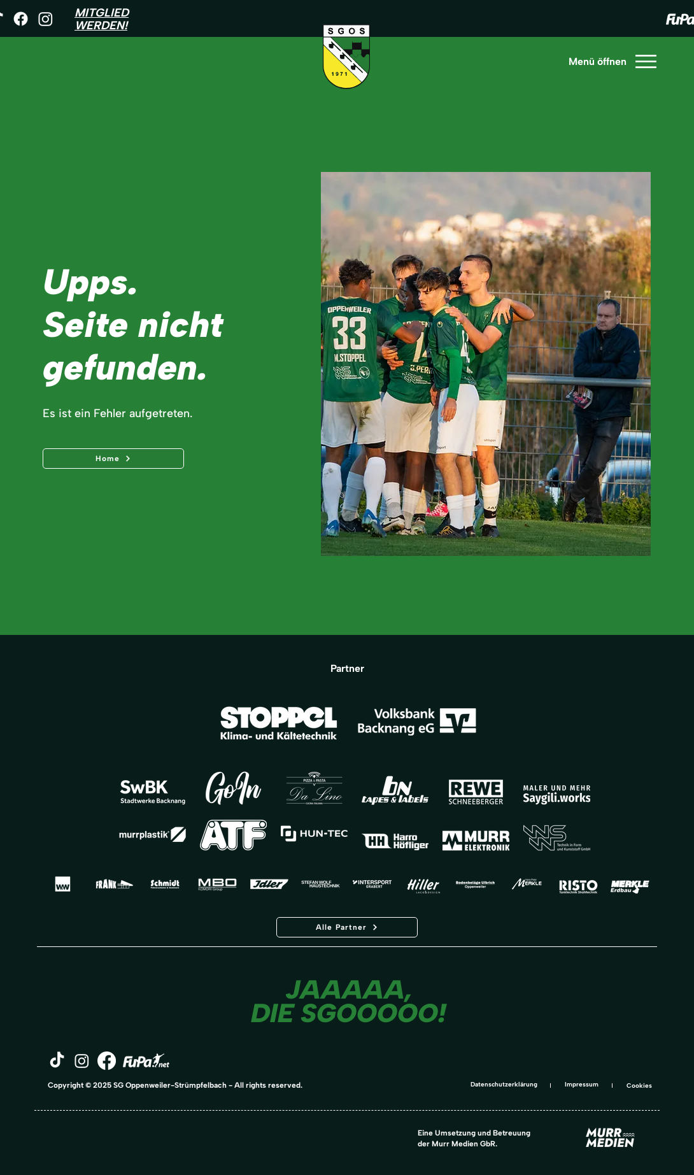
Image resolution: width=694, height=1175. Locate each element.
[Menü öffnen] (612, 61)
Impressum (581, 1084)
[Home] (113, 458)
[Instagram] (45, 19)
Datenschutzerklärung (504, 1084)
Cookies (639, 1085)
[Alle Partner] (347, 927)
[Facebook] (20, 19)
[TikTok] (57, 1060)
